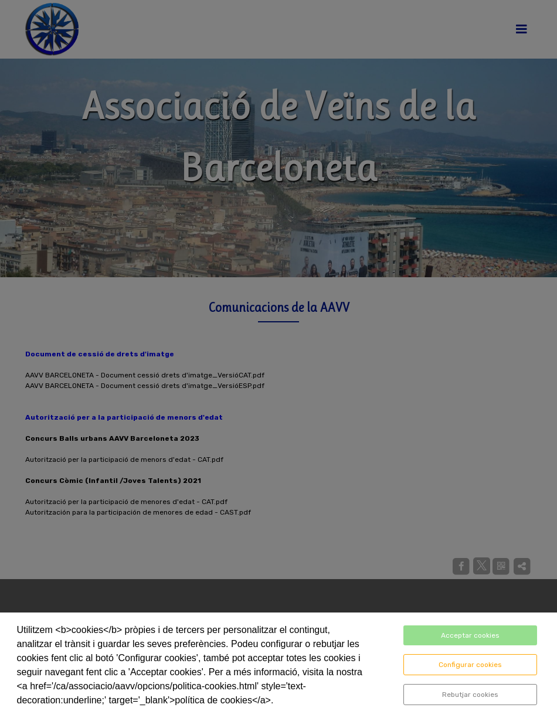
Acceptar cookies (470, 635)
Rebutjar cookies (470, 694)
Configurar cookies (470, 665)
